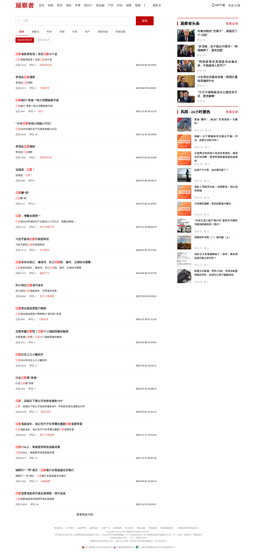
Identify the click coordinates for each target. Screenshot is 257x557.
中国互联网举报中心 (124, 547)
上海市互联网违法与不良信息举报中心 (155, 547)
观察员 (155, 6)
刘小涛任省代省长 (29, 285)
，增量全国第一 (28, 215)
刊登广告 (105, 528)
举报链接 (153, 528)
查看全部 (232, 24)
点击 (20, 65)
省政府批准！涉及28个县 (36, 54)
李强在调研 (25, 77)
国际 (69, 5)
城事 (129, 5)
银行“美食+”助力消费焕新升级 (37, 100)
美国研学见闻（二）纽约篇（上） (212, 237)
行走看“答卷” (26, 377)
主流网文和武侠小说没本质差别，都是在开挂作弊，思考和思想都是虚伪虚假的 (216, 155)
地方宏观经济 (47, 226)
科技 (119, 5)
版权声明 (82, 528)
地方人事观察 (47, 296)
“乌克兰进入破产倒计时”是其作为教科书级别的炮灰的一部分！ (216, 222)
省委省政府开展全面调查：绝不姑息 (40, 493)
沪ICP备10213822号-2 (64, 535)
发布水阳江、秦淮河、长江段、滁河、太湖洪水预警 (53, 262)
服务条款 (94, 528)
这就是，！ (25, 169)
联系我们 (58, 528)
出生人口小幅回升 (29, 354)
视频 (138, 5)
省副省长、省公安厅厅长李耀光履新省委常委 (48, 423)
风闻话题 (120, 31)
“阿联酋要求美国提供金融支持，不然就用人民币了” (217, 63)
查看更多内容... (85, 514)
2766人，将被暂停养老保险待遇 (37, 447)
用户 (87, 31)
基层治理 (45, 411)
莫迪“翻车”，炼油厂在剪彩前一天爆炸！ (216, 121)
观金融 (100, 5)
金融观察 (45, 481)
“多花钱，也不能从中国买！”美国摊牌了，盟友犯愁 (217, 48)
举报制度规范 (167, 528)
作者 (74, 31)
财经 (59, 5)
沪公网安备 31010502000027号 (97, 547)
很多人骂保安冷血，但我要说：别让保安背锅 (216, 188)
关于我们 (70, 528)
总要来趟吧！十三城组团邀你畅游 (41, 331)
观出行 (88, 5)
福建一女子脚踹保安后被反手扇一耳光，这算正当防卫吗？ (216, 138)
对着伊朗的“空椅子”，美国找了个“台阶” (217, 33)
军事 (78, 5)
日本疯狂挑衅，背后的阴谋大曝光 (212, 203)
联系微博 (117, 528)
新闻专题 (103, 31)
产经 (110, 5)
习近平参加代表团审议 (32, 239)
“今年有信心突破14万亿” (33, 123)
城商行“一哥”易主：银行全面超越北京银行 (44, 470)
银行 (41, 111)
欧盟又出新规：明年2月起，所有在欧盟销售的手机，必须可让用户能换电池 (216, 273)
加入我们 (129, 528)
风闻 (50, 5)
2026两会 (44, 250)
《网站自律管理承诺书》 (188, 528)
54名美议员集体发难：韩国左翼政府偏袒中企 (217, 78)
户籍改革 (43, 319)
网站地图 (141, 528)
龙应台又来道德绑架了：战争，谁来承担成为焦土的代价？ (216, 256)
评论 (32, 65)
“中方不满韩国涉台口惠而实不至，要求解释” (217, 94)
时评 (49, 31)
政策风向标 (46, 65)
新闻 (21, 31)
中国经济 (44, 88)
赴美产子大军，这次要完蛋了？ (211, 170)
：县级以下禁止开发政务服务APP (39, 400)
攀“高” (22, 192)
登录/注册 (234, 5)
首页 (41, 5)
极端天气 (44, 273)
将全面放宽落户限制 (30, 308)
